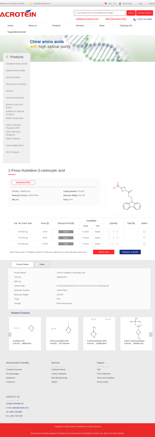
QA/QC (54, 382)
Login (140, 3)
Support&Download (17, 32)
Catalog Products (58, 369)
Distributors (10, 378)
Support (100, 363)
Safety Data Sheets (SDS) (115, 19)
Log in (65, 232)
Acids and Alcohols (15, 98)
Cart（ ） (112, 3)
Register (151, 3)
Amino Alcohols (13, 77)
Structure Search (144, 13)
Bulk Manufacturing (59, 378)
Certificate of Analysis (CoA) (87, 19)
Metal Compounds (14, 118)
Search (131, 13)
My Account (127, 3)
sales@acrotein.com (42, 3)
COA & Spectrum (104, 374)
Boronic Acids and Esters (14, 106)
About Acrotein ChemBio (17, 363)
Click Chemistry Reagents (13, 133)
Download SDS (23, 182)
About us (32, 25)
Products (56, 25)
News (102, 25)
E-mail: (17, 408)
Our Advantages (12, 374)
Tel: (14, 412)
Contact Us (10, 382)
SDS (99, 369)
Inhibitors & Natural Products (15, 113)
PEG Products (12, 152)
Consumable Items (15, 145)
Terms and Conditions (105, 378)
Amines (9, 91)
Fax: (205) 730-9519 (14, 416)
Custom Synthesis (58, 374)
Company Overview (14, 369)
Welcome (12, 3)
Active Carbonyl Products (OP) (13, 126)
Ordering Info (126, 25)
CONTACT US (13, 397)
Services (80, 25)
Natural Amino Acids (15, 70)
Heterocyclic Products (16, 84)
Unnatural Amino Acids (16, 63)
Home (10, 25)
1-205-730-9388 (142, 19)
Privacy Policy (102, 382)
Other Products (13, 138)
